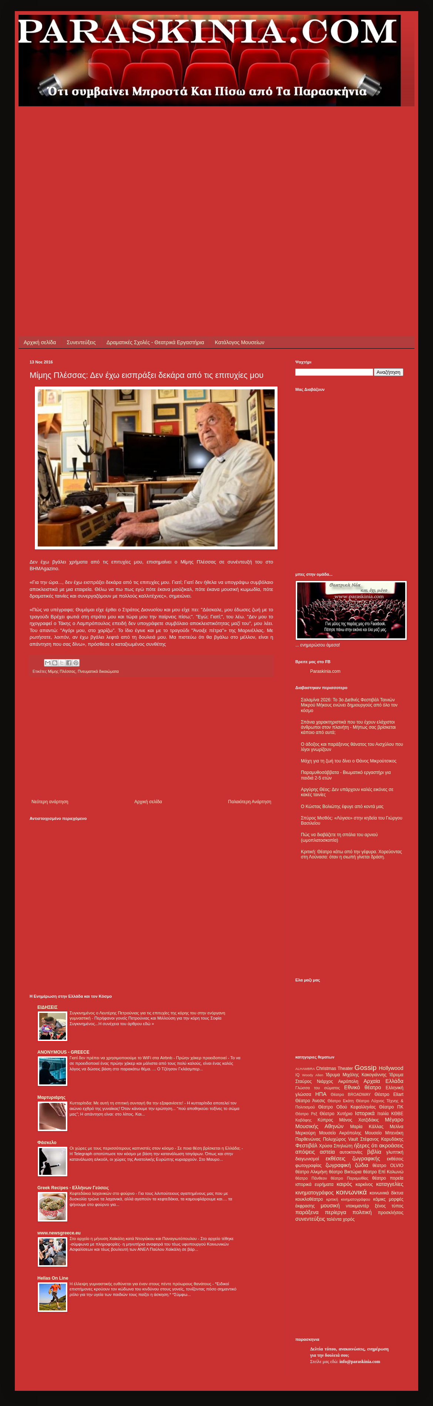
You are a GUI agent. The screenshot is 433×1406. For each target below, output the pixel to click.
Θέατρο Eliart (389, 1094)
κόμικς (379, 1199)
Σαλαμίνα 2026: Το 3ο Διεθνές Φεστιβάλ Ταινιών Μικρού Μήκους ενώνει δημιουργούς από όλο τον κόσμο (349, 705)
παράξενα (307, 1212)
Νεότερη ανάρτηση (49, 801)
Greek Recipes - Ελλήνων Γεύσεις (73, 1187)
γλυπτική (394, 1152)
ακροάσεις (391, 1146)
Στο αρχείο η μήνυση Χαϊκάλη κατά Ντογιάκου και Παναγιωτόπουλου (134, 1238)
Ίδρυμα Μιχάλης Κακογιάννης (356, 1074)
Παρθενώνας (308, 1139)
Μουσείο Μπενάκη (384, 1133)
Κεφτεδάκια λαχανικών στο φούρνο (103, 1193)
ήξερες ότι (365, 1146)
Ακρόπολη (348, 1081)
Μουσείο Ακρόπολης (340, 1133)
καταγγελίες (389, 1184)
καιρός (344, 1184)
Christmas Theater (334, 1068)
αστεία (327, 1152)
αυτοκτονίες (351, 1152)
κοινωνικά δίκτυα (386, 1193)
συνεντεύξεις (310, 1219)
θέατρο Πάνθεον (311, 1178)
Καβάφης (303, 1120)
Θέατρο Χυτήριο (336, 1113)
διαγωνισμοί (307, 1158)
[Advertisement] (78, 184)
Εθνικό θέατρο (362, 1087)
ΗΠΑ (320, 1094)
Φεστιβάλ (306, 1146)
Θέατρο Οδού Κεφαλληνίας (347, 1107)
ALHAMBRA (305, 1069)
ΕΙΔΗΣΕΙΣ (47, 1007)
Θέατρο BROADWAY (351, 1094)
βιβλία (374, 1152)
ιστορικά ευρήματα (314, 1184)
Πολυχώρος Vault (340, 1139)
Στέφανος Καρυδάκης (381, 1139)
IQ (297, 1075)
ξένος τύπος (389, 1206)
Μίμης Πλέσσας (61, 671)
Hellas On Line (52, 1278)
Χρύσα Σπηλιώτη (336, 1146)
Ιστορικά (365, 1113)
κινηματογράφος (314, 1193)
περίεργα (335, 1212)
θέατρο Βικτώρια (345, 1171)
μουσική (330, 1206)
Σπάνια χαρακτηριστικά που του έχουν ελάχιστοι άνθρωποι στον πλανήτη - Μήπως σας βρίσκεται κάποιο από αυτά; (348, 727)
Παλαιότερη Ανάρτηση (249, 801)
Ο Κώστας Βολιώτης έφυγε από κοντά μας (342, 806)
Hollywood (391, 1068)
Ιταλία (383, 1113)
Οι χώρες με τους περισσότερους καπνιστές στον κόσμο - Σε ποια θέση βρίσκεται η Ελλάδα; (156, 1148)
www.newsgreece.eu (59, 1233)
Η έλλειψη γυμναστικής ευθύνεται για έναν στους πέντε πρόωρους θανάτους (141, 1284)
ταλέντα (334, 1219)
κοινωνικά (351, 1192)
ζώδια (361, 1165)
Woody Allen (312, 1075)
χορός (349, 1219)
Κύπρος (325, 1120)
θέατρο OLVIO (387, 1165)
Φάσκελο (47, 1142)
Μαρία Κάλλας (366, 1126)
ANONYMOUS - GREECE (63, 1052)
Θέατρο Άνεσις (310, 1100)
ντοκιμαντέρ (357, 1206)
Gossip (366, 1067)
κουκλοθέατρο (309, 1199)
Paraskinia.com (325, 671)
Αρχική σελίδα (40, 342)
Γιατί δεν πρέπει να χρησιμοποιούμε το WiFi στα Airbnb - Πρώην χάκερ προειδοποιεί (149, 1058)
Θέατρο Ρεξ (306, 1113)
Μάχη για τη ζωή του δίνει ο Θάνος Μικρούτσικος (348, 761)
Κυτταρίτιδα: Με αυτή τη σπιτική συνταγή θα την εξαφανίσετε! (127, 1103)
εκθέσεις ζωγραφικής (353, 1158)
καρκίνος (364, 1184)
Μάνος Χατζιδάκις (359, 1120)
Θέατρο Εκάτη (341, 1100)
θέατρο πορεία (387, 1178)
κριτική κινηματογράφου (348, 1199)
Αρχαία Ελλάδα (383, 1081)
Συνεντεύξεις (81, 342)
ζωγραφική (338, 1165)
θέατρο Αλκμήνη (311, 1171)
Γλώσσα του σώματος (317, 1088)
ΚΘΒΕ (397, 1113)
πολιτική (362, 1212)
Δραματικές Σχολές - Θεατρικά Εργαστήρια (155, 342)
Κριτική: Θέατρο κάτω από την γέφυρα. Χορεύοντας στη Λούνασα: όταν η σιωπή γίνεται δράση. (351, 854)
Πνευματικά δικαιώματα (98, 671)
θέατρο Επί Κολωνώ (383, 1171)
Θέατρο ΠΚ (391, 1107)
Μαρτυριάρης (51, 1097)
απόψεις (305, 1152)
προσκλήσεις (390, 1212)
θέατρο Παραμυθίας (350, 1178)
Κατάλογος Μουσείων (240, 342)
